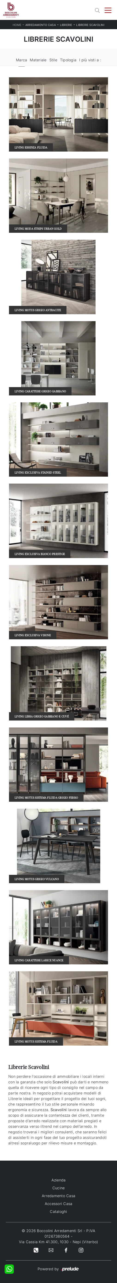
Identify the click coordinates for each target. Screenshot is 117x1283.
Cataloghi (58, 1211)
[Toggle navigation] (108, 10)
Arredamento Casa (40, 25)
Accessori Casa (58, 1203)
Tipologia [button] (68, 60)
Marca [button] (21, 60)
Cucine (58, 1188)
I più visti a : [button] (90, 60)
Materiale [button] (38, 60)
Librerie (66, 25)
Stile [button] (53, 60)
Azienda (58, 1180)
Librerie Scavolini (90, 25)
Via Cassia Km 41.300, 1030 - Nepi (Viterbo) (58, 1242)
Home (17, 25)
